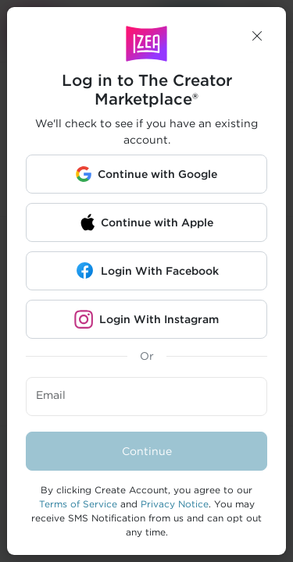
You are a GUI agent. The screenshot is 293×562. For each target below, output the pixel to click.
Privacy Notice (175, 504)
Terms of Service (78, 504)
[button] (257, 36)
